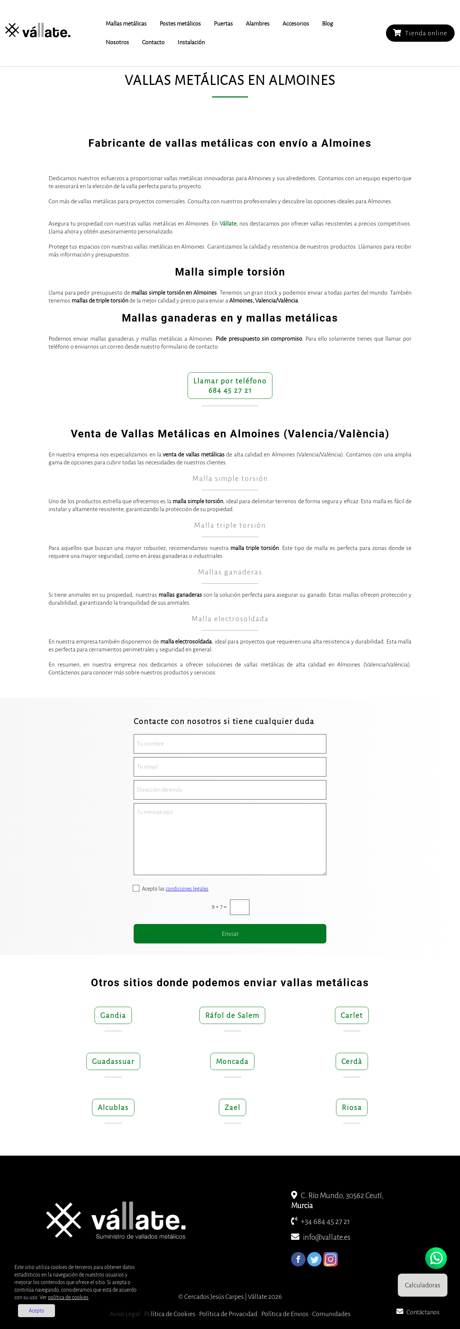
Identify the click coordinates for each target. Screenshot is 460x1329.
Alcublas (113, 1107)
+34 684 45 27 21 (320, 1222)
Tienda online (420, 33)
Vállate (228, 223)
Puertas (223, 24)
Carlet (352, 1015)
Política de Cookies (169, 1313)
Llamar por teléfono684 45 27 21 (230, 385)
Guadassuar (113, 1061)
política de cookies (68, 1297)
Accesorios (295, 24)
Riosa (352, 1107)
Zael (232, 1107)
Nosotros (117, 42)
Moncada (232, 1061)
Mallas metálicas (126, 24)
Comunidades (331, 1313)
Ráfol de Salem (232, 1015)
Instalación (191, 42)
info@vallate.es (320, 1237)
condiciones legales (187, 889)
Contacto (153, 42)
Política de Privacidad (228, 1313)
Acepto (36, 1311)
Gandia (113, 1015)
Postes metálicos (180, 24)
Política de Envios (284, 1313)
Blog (327, 24)
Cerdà (351, 1061)
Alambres (258, 24)
